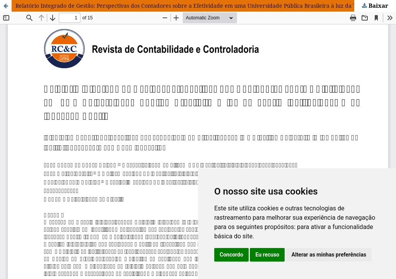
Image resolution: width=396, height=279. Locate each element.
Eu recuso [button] (267, 254)
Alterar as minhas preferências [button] (329, 254)
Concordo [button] (231, 254)
